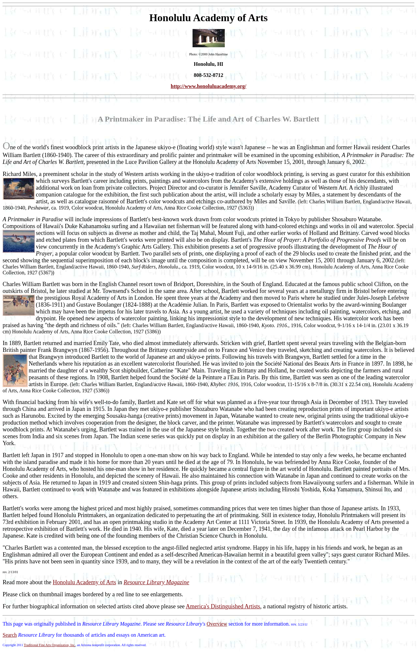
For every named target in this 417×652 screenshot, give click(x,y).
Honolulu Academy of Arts (84, 582)
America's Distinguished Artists (223, 606)
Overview (217, 624)
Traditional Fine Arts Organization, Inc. (49, 645)
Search (10, 635)
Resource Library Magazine (156, 582)
